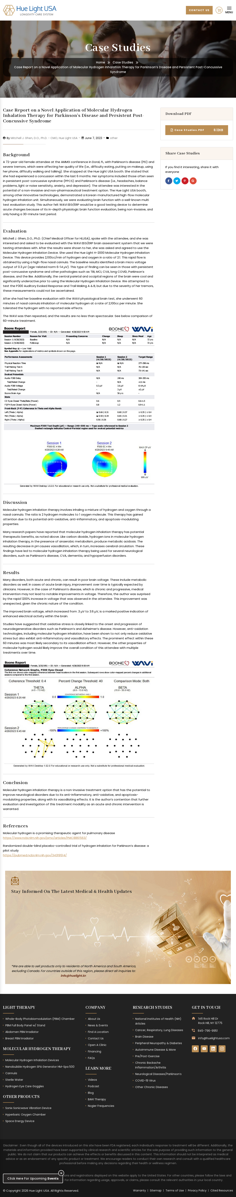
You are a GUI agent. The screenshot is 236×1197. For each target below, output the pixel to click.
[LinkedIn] (213, 1048)
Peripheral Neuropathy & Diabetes (158, 1043)
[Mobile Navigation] (229, 10)
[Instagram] (222, 1048)
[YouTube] (204, 1048)
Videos (92, 1080)
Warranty (139, 1190)
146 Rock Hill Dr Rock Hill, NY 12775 (210, 1021)
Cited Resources (221, 1190)
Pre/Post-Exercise (147, 1056)
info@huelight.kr (73, 976)
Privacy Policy (197, 1190)
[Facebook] (195, 1048)
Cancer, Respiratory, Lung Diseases (159, 1030)
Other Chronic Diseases (151, 1087)
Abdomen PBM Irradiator (22, 1032)
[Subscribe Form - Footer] (71, 928)
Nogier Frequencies (101, 1106)
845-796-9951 (208, 1031)
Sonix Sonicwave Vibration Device (28, 1108)
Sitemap (156, 1190)
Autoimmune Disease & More (155, 1050)
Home (100, 62)
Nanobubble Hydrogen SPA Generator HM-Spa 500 (39, 1067)
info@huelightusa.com (214, 1038)
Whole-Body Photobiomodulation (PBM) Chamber (40, 1019)
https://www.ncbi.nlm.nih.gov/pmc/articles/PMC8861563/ (45, 838)
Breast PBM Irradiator (19, 1038)
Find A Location (98, 1032)
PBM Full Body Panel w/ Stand (25, 1025)
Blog (91, 1093)
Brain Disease (144, 1037)
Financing (94, 1051)
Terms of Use (175, 1190)
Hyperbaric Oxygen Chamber (25, 1115)
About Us (94, 1019)
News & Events (98, 1025)
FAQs (91, 1058)
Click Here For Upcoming (33, 1178)
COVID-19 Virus (145, 1081)
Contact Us (198, 10)
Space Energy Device (19, 1121)
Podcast (93, 1086)
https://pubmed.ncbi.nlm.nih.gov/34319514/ (35, 855)
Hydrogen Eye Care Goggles (24, 1086)
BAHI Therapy (97, 1099)
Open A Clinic (97, 1045)
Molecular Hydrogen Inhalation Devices (32, 1060)
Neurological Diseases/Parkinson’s (158, 1074)
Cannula (11, 1073)
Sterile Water (14, 1080)
